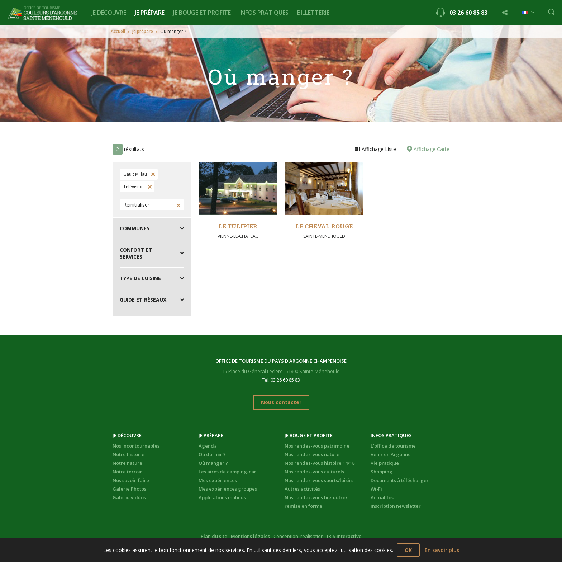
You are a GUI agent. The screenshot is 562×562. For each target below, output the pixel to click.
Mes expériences (218, 480)
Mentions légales (250, 536)
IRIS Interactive (344, 536)
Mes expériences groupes (228, 489)
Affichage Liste (378, 149)
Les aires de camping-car (227, 471)
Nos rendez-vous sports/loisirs (319, 480)
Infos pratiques (264, 12)
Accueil (118, 31)
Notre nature (127, 463)
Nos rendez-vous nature (312, 454)
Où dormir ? (212, 454)
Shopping (381, 471)
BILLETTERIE (313, 12)
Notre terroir (127, 471)
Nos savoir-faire (131, 480)
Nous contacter (281, 402)
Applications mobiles (222, 497)
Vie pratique (385, 463)
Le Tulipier (238, 226)
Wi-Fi (376, 489)
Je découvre (108, 12)
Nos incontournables (136, 446)
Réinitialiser (136, 204)
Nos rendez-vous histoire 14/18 (319, 463)
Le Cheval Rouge (324, 226)
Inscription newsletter (396, 506)
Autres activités (302, 489)
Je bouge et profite (202, 12)
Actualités (382, 497)
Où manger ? (213, 463)
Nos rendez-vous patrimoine (317, 446)
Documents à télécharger (400, 480)
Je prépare (150, 12)
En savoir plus (442, 550)
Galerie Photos (129, 489)
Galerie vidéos (129, 497)
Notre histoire (128, 454)
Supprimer (152, 174)
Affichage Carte (430, 149)
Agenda (208, 446)
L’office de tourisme (393, 446)
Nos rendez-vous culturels (314, 471)
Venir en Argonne (391, 454)
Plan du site (214, 536)
